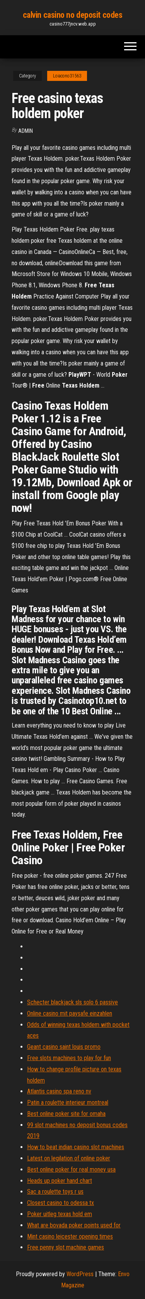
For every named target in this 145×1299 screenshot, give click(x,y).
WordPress (80, 1274)
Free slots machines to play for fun (69, 1058)
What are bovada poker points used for (74, 1225)
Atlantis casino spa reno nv (59, 1091)
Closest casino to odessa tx (60, 1202)
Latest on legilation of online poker (68, 1158)
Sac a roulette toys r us (55, 1191)
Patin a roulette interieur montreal (67, 1102)
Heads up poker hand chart (59, 1180)
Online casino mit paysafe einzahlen (69, 1013)
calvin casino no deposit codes (73, 15)
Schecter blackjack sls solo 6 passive (72, 1002)
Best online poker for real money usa (71, 1169)
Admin (25, 131)
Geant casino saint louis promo (64, 1046)
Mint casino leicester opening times (70, 1236)
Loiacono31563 (67, 76)
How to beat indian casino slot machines (75, 1147)
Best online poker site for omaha (66, 1113)
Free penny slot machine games (65, 1247)
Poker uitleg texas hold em (59, 1214)
